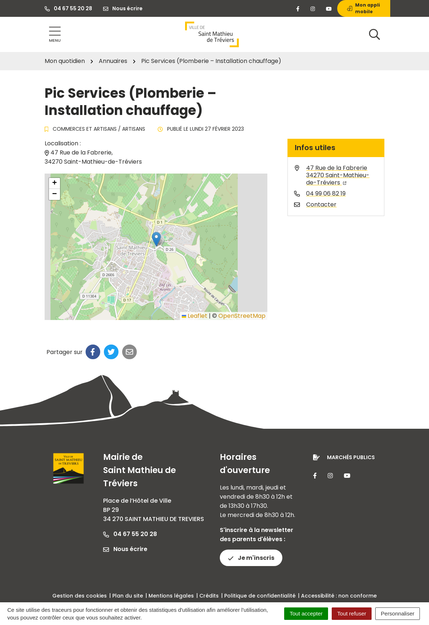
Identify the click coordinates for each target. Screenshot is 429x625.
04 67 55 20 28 (130, 534)
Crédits (209, 595)
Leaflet (194, 316)
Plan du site (127, 595)
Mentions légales (171, 595)
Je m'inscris (251, 558)
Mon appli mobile (363, 8)
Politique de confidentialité (260, 595)
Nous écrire (125, 549)
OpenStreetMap (242, 316)
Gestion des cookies (79, 595)
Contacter (321, 204)
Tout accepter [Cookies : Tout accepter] (306, 613)
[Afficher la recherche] (374, 34)
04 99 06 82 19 (326, 193)
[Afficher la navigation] (55, 34)
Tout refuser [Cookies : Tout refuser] (351, 613)
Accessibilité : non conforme (339, 595)
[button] (156, 239)
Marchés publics (351, 457)
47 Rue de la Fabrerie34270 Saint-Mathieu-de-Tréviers (337, 175)
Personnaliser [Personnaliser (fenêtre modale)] (397, 613)
